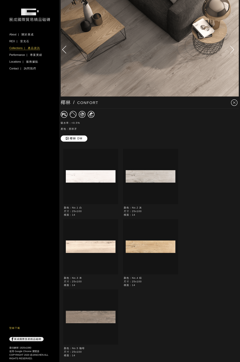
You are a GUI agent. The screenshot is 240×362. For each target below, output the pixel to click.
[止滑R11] (91, 114)
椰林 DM (73, 138)
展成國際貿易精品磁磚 (26, 339)
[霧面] (73, 114)
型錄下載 (14, 328)
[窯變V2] (82, 114)
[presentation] (66, 49)
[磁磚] (64, 114)
